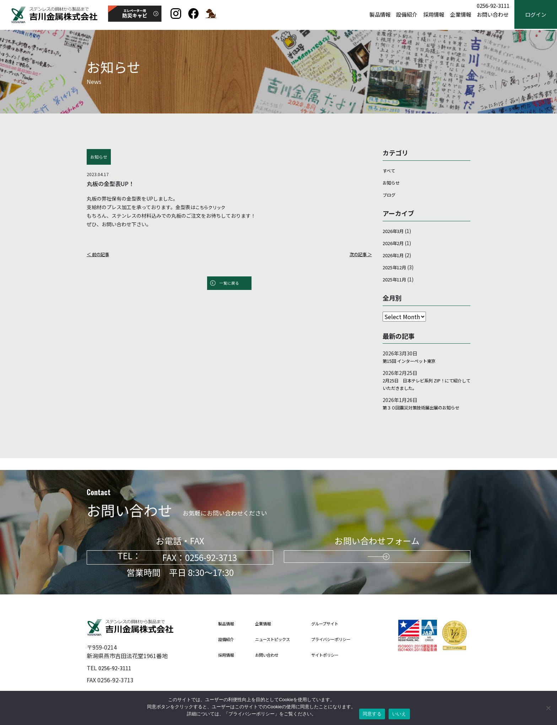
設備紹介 (406, 14)
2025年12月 (396, 266)
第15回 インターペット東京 (413, 361)
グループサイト (336, 623)
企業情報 (460, 14)
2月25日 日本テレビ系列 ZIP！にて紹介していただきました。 (426, 386)
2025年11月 (396, 278)
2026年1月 (395, 254)
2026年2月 (395, 242)
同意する (372, 713)
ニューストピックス (278, 639)
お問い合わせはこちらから (377, 557)
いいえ (399, 713)
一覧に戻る (229, 284)
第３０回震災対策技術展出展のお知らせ (425, 415)
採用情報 (433, 14)
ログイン (535, 14)
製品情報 (380, 14)
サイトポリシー (336, 655)
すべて (390, 170)
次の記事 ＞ (359, 254)
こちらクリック (212, 207)
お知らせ (392, 182)
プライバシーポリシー (343, 639)
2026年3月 (395, 230)
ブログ (390, 194)
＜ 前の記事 (100, 254)
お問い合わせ (493, 14)
